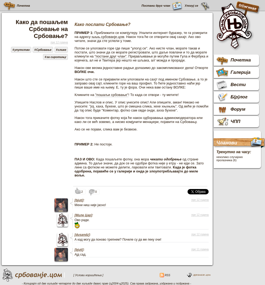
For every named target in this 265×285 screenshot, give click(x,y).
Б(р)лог (239, 96)
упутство (22, 49)
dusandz (82, 235)
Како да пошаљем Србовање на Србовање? (42, 29)
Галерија (241, 72)
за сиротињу (56, 57)
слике (62, 49)
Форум (238, 109)
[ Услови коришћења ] (88, 275)
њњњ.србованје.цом (108, 37)
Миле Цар (83, 215)
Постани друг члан (156, 5)
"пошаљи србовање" (111, 95)
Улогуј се (191, 5)
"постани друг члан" (110, 56)
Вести (238, 84)
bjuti (79, 200)
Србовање (44, 49)
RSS (167, 275)
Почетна (23, 5)
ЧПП (235, 121)
